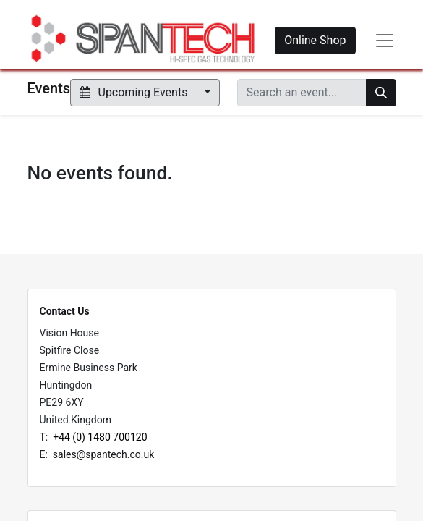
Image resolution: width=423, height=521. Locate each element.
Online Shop (315, 40)
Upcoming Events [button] (135, 92)
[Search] (381, 92)
